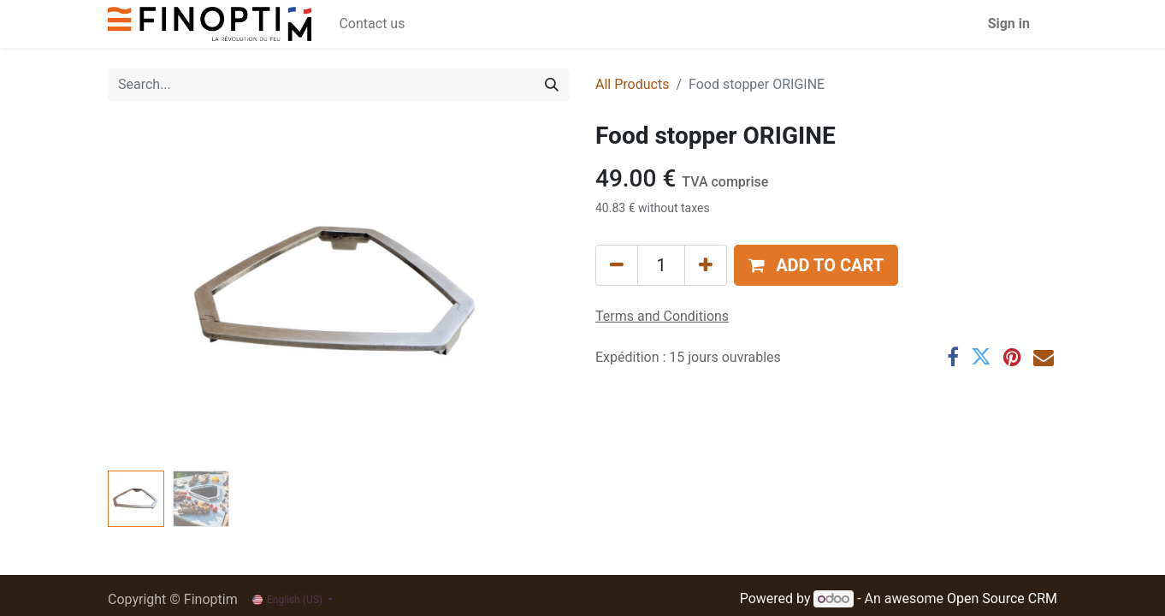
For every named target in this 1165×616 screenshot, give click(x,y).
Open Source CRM (1002, 598)
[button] (816, 265)
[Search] (552, 84)
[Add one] (705, 265)
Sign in (1009, 23)
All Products (632, 84)
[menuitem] (371, 24)
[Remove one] (616, 265)
